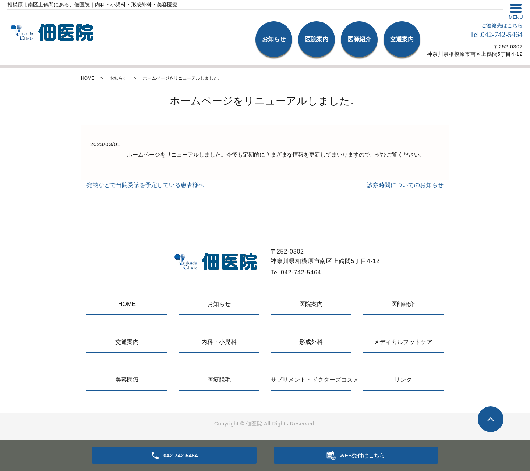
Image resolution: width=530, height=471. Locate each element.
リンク (403, 380)
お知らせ (274, 39)
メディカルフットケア (403, 342)
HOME (87, 78)
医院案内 (316, 39)
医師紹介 (359, 39)
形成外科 (311, 342)
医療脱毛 (219, 380)
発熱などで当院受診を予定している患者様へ (145, 185)
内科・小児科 (219, 342)
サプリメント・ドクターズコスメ (311, 380)
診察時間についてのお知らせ (405, 185)
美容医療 (127, 380)
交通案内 (402, 39)
